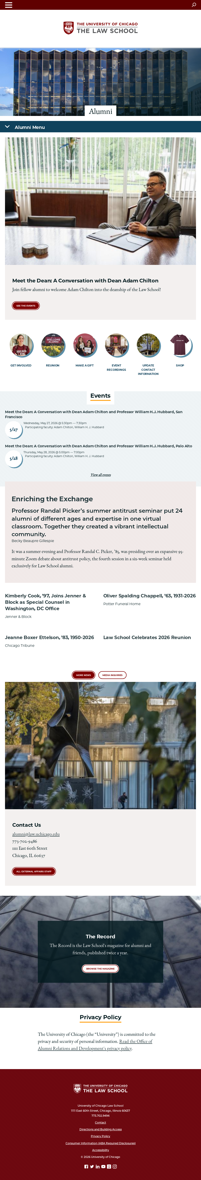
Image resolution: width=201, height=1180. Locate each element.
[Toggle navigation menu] (8, 5)
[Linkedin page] (98, 1167)
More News (83, 675)
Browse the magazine (100, 969)
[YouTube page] (103, 1167)
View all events (100, 475)
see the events (25, 306)
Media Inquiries (112, 675)
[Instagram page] (115, 1167)
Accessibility (100, 1150)
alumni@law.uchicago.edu (36, 834)
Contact (100, 1122)
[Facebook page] (86, 1167)
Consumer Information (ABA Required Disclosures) (101, 1143)
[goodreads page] (109, 1167)
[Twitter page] (92, 1167)
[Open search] (194, 5)
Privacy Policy (100, 1136)
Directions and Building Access (100, 1129)
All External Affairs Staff (33, 871)
